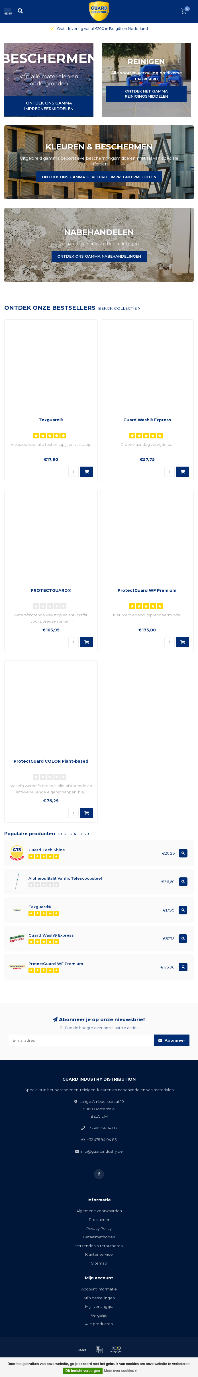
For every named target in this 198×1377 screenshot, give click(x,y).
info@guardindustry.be (101, 1151)
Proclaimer (99, 1219)
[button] (8, 80)
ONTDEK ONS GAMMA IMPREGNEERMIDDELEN (49, 105)
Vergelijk (99, 1315)
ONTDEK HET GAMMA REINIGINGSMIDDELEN (146, 94)
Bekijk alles (74, 834)
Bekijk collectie (119, 308)
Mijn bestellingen (99, 1298)
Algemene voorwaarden (99, 1210)
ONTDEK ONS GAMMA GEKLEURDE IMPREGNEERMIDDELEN (99, 177)
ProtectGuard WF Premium (147, 590)
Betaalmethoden (99, 1237)
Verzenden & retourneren (99, 1245)
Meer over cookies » (120, 1371)
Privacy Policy (99, 1228)
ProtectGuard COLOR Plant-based (51, 761)
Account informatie (99, 1289)
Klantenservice (99, 1254)
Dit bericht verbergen (83, 1371)
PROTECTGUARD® (51, 590)
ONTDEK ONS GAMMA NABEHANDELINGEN (99, 256)
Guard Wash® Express (147, 419)
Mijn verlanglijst (99, 1306)
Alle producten (99, 1323)
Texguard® (51, 419)
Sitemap (99, 1263)
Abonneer (171, 1040)
